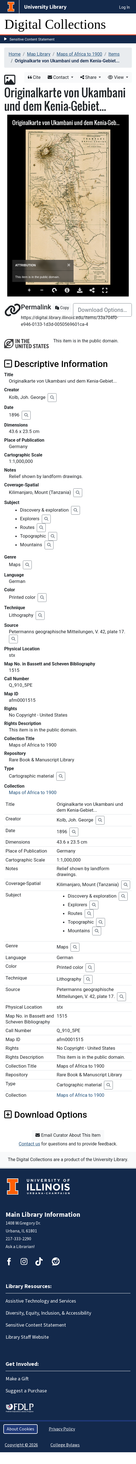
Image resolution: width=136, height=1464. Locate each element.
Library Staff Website (27, 1337)
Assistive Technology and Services (41, 1301)
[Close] (69, 265)
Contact (59, 77)
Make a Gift (17, 1378)
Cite (34, 77)
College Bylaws (65, 1445)
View (116, 77)
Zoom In (29, 290)
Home (15, 54)
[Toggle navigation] (128, 24)
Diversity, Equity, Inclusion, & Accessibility (48, 1313)
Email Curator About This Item (67, 1135)
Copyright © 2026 (21, 1445)
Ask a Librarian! (20, 1247)
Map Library (38, 54)
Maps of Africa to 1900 (79, 54)
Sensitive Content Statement (32, 39)
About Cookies (20, 1429)
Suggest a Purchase (26, 1390)
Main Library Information (43, 1215)
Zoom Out (42, 290)
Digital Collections (55, 24)
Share (89, 77)
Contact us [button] (29, 1144)
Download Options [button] (45, 1114)
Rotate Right (54, 290)
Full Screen (105, 290)
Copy (62, 307)
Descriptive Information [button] (56, 364)
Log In (124, 7)
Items (114, 54)
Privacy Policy (62, 1429)
